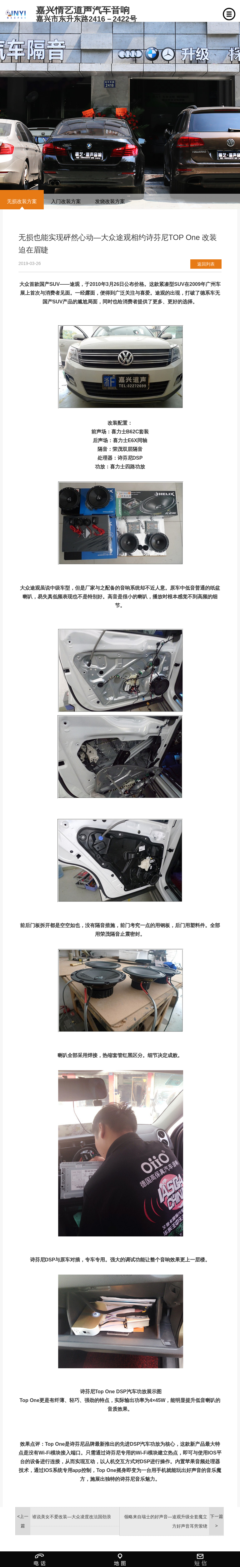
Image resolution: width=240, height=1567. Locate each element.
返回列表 (206, 264)
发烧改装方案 (110, 201)
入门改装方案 (66, 201)
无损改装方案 (22, 201)
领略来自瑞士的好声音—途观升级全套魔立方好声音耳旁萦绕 (165, 1521)
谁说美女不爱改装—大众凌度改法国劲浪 (71, 1516)
